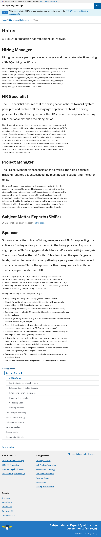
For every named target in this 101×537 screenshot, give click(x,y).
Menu (97, 6)
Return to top (8, 447)
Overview (6, 498)
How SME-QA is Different (13, 469)
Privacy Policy (91, 533)
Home (4, 20)
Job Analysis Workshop (16, 412)
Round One (7, 502)
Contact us (78, 533)
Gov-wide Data (8, 515)
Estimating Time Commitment (22, 393)
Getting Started (14, 373)
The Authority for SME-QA (13, 473)
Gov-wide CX (7, 511)
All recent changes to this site (81, 454)
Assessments (12, 432)
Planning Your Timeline (19, 398)
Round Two (7, 506)
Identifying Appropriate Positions (23, 383)
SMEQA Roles (15, 378)
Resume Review (13, 427)
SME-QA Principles (10, 465)
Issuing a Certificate (15, 437)
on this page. (39, 223)
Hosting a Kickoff (16, 407)
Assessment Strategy (15, 417)
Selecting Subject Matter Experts (23, 388)
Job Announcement (15, 422)
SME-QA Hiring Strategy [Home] (12, 6)
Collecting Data (16, 402)
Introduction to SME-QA (13, 460)
